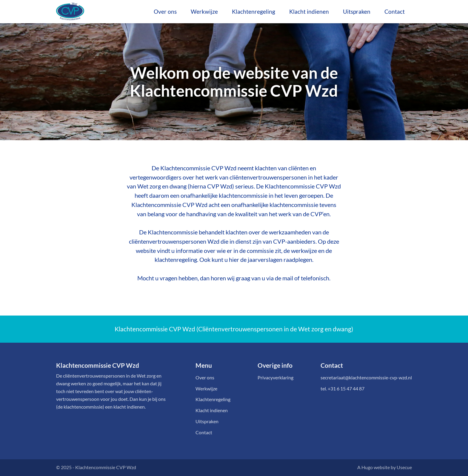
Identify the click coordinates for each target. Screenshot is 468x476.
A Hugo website (373, 467)
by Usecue (401, 467)
